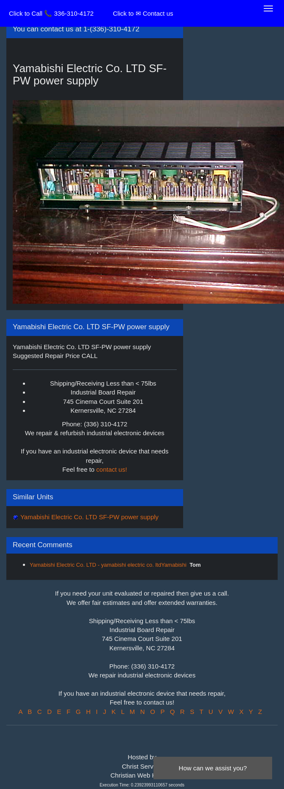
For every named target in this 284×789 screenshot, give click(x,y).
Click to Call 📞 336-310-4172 (51, 13)
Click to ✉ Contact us (143, 13)
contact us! (111, 469)
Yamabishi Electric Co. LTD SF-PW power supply (89, 516)
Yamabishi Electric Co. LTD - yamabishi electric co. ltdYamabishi (108, 565)
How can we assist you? (213, 768)
